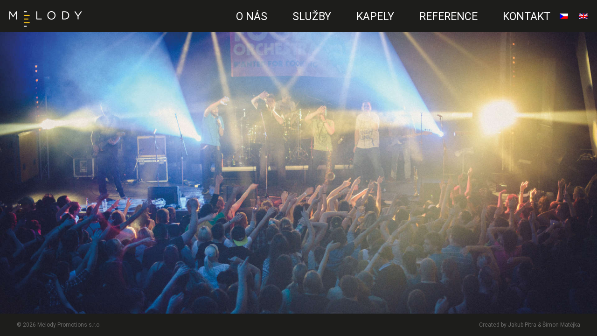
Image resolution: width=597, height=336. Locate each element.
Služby (311, 16)
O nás (251, 16)
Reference (448, 16)
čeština (564, 20)
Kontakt (526, 16)
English (583, 20)
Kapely (375, 16)
